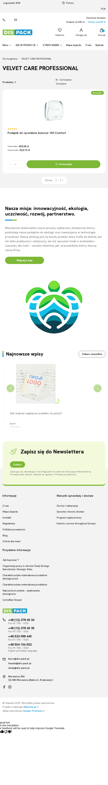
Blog (5, 535)
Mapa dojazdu (10, 511)
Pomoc (68, 3)
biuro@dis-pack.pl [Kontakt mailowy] (18, 658)
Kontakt (7, 517)
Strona (48, 180)
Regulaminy (9, 523)
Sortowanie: (65, 79)
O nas (6, 505)
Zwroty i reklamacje (67, 505)
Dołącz (17, 464)
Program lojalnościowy (69, 517)
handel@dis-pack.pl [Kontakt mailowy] (19, 663)
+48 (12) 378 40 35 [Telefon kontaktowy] (21, 628)
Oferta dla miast (11, 541)
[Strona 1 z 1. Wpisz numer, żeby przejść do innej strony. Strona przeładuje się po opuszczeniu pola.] (56, 180)
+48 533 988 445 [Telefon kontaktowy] (20, 636)
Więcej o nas (24, 260)
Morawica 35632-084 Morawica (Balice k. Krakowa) (29, 678)
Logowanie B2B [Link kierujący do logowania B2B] (11, 3)
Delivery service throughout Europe (76, 523)
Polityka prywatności (14, 529)
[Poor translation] (8, 732)
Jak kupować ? (11, 560)
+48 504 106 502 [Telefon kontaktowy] (20, 644)
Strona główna (10, 59)
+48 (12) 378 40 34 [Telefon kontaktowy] (21, 620)
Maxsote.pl (30, 707)
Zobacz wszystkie (92, 354)
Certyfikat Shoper (12, 600)
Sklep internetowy (22, 711)
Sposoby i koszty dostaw (70, 511)
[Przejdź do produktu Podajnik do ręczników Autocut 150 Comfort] (54, 110)
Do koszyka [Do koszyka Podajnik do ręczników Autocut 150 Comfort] (63, 164)
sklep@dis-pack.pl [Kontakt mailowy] (18, 668)
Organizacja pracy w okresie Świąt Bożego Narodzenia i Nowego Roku (26, 567)
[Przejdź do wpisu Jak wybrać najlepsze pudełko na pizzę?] (35, 384)
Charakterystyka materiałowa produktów (25, 584)
